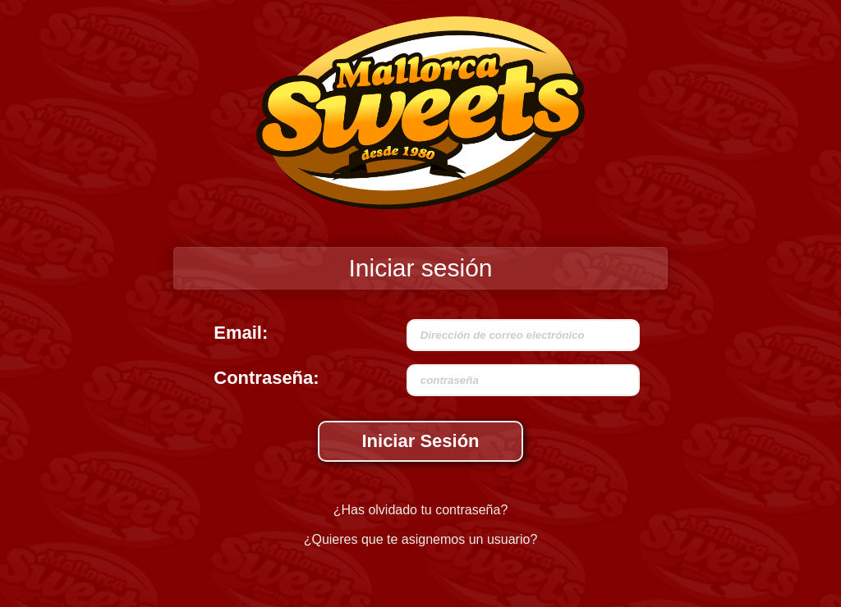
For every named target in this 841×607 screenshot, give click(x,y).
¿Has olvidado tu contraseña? (420, 510)
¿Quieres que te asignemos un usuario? (421, 539)
